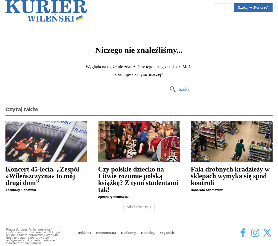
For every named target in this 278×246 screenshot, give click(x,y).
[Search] (180, 89)
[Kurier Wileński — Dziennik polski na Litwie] (46, 11)
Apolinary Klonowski (20, 190)
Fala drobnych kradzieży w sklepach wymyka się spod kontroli (230, 176)
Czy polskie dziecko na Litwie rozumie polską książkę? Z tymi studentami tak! (138, 179)
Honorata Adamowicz (207, 190)
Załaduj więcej (139, 207)
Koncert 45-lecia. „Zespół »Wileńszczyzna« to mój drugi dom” (42, 176)
